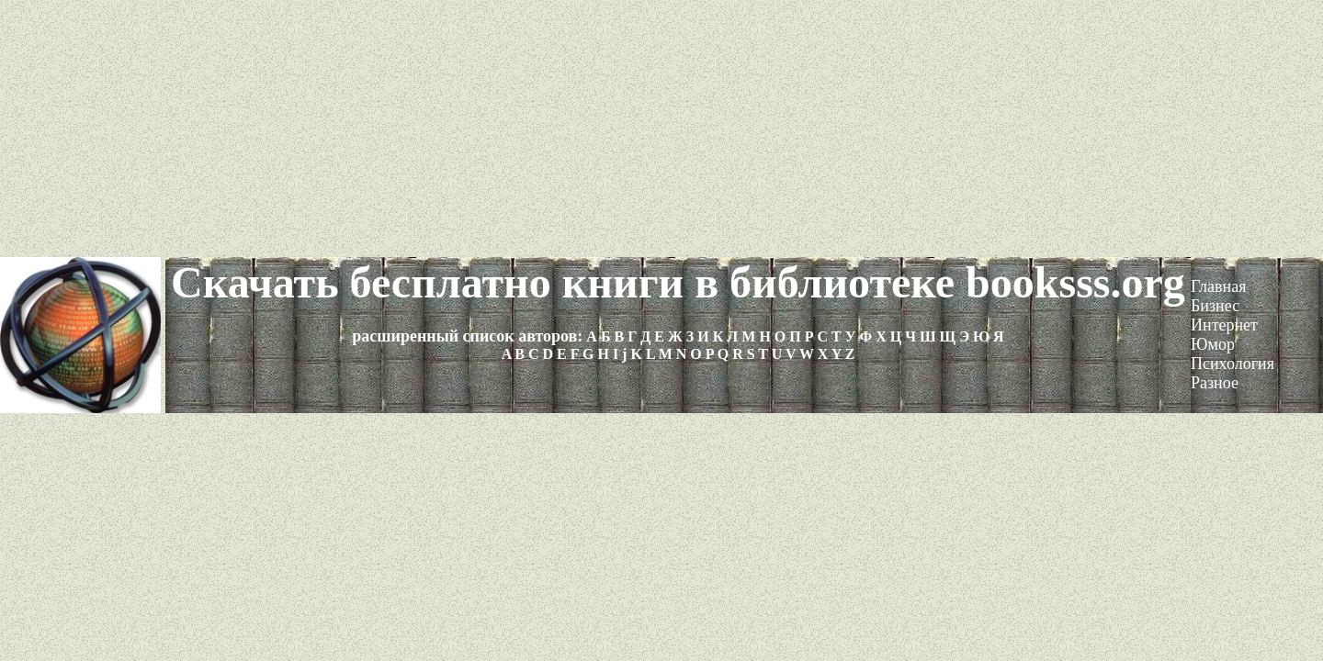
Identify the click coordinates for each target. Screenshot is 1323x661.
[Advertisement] (661, 128)
